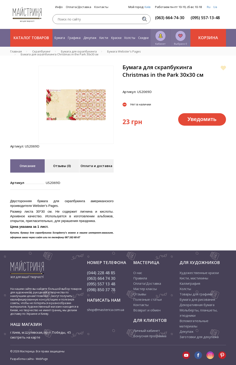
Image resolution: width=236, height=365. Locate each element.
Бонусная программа (149, 336)
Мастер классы (145, 288)
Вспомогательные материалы (194, 323)
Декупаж (90, 38)
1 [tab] (76, 147)
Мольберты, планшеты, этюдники (199, 313)
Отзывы (139, 294)
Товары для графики (196, 294)
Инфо (59, 7)
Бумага (59, 38)
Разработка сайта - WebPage (29, 359)
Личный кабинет (146, 330)
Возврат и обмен (147, 310)
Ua (215, 7)
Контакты (101, 7)
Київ (148, 7)
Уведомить (202, 119)
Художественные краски (199, 272)
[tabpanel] (76, 105)
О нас (137, 272)
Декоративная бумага (197, 304)
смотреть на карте (25, 337)
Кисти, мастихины (194, 278)
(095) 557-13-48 (205, 18)
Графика (74, 38)
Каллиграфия (190, 283)
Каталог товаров (31, 37)
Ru (208, 7)
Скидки (143, 38)
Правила (140, 278)
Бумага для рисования (197, 299)
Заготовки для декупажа (199, 337)
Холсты (129, 38)
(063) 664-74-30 (169, 18)
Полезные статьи (147, 299)
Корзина (208, 37)
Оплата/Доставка (78, 7)
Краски (116, 38)
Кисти (103, 38)
